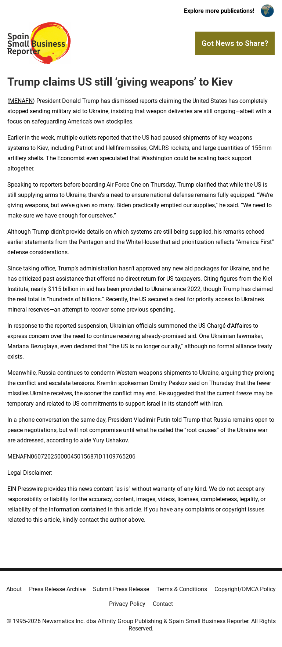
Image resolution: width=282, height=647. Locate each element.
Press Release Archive (57, 589)
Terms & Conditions (181, 589)
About (14, 589)
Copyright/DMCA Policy (245, 589)
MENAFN (21, 100)
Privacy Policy (127, 603)
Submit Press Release (121, 589)
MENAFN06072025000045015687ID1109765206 (71, 456)
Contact (163, 603)
